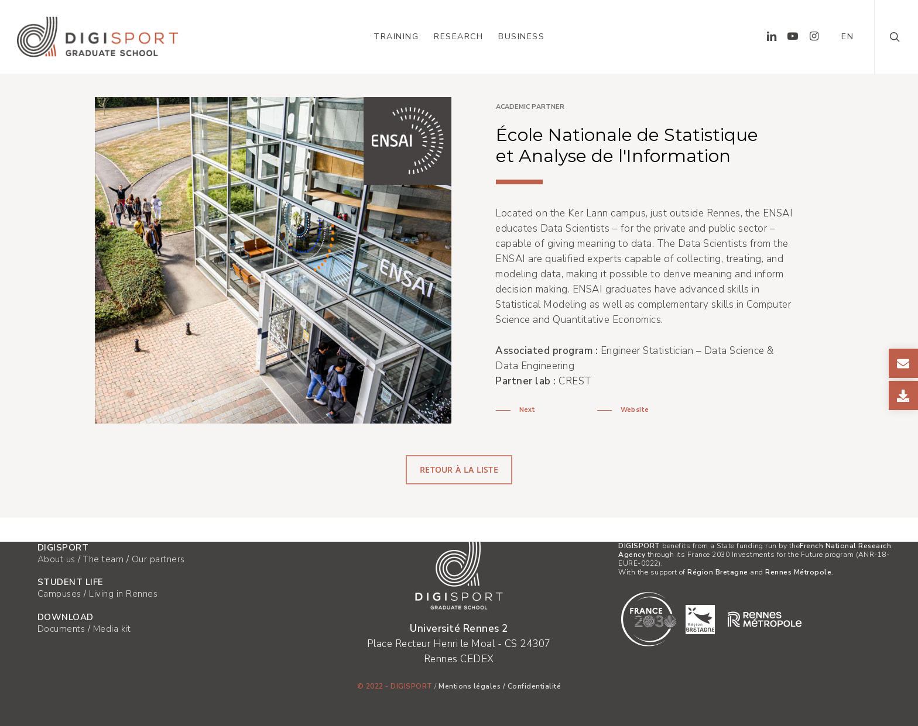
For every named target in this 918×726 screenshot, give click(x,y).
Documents (61, 629)
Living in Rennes (123, 594)
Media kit (112, 629)
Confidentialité (534, 686)
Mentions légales (470, 686)
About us (56, 559)
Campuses (59, 594)
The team (103, 559)
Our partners (158, 559)
